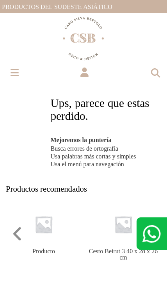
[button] (84, 72)
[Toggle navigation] (155, 72)
